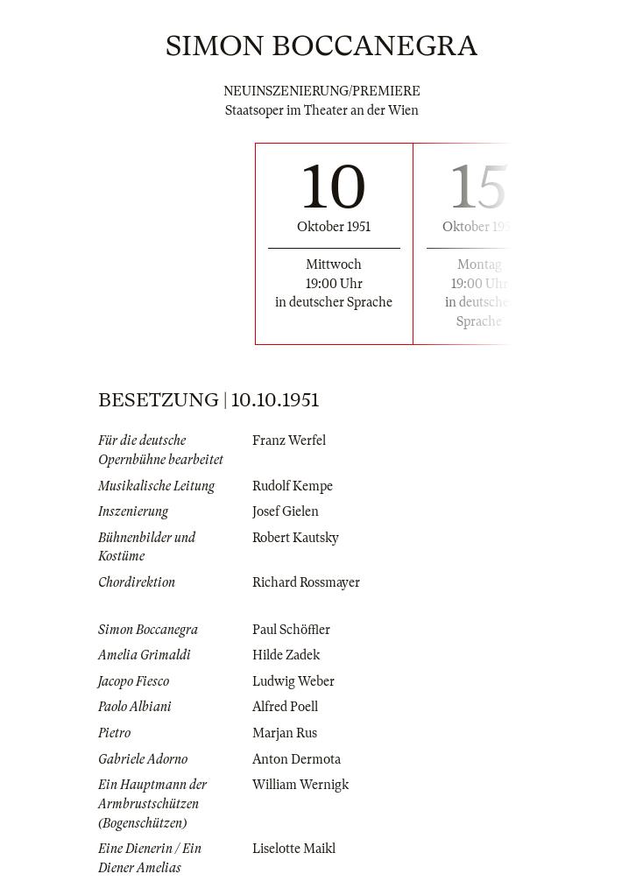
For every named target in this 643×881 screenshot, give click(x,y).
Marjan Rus (284, 733)
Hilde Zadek (286, 655)
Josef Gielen (285, 511)
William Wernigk (300, 785)
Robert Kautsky (295, 538)
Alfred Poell (285, 707)
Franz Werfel (289, 440)
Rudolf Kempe (292, 486)
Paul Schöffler (291, 630)
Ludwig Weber (293, 681)
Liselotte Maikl (294, 849)
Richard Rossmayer (306, 582)
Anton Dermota (296, 759)
